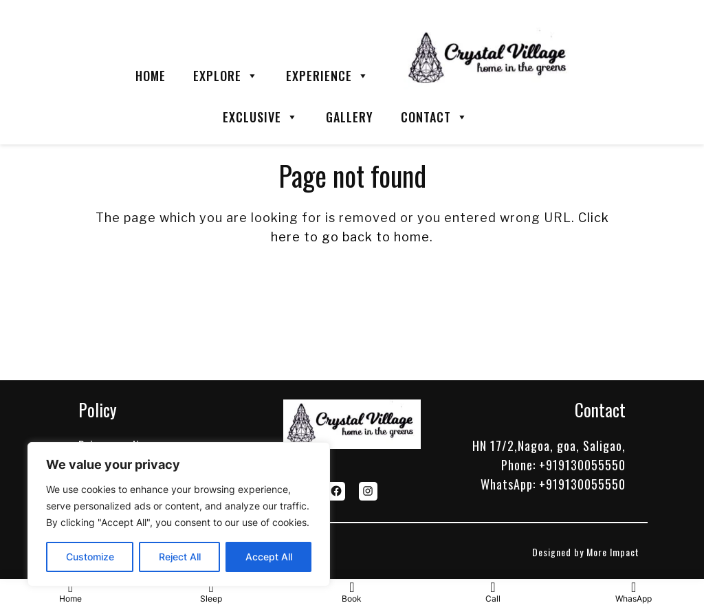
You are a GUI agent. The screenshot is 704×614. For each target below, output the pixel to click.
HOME (150, 76)
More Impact (612, 552)
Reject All (180, 556)
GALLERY (349, 117)
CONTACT (434, 117)
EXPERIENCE (327, 75)
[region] (179, 514)
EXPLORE (225, 75)
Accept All (268, 556)
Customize (90, 556)
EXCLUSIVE (260, 117)
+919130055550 (582, 465)
